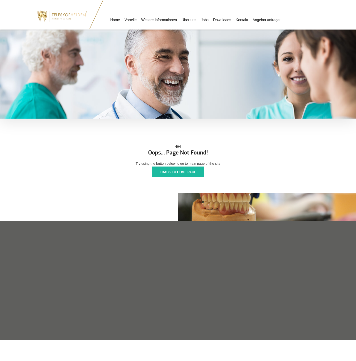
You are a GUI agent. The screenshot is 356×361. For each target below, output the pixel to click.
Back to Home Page (178, 172)
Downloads (222, 20)
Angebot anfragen (266, 20)
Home (115, 20)
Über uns (188, 20)
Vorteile (130, 20)
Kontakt (241, 20)
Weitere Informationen (159, 20)
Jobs (204, 20)
